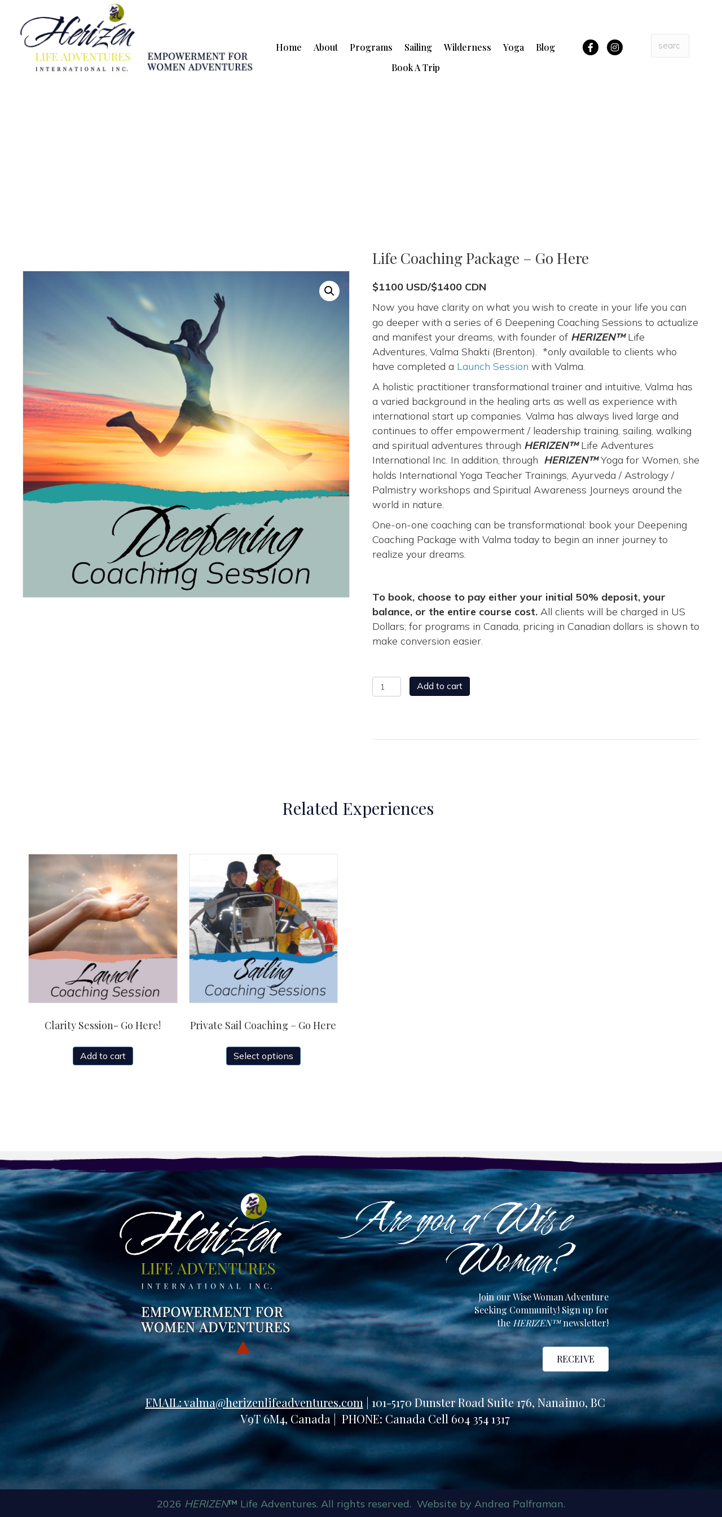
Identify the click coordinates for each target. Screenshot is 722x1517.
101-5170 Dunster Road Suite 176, (455, 1402)
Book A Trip (415, 67)
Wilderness (467, 47)
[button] (329, 291)
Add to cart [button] (103, 1055)
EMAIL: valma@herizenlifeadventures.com (254, 1402)
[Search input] (670, 46)
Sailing (418, 47)
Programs (371, 47)
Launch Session (493, 366)
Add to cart (440, 685)
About (326, 47)
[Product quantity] (386, 686)
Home (289, 47)
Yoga (513, 47)
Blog (545, 47)
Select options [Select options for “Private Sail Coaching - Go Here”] (263, 1055)
